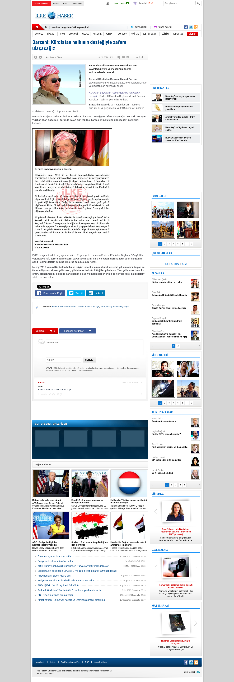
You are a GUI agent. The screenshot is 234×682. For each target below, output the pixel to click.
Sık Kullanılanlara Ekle (70, 662)
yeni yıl (96, 306)
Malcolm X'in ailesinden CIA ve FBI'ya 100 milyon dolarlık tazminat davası (77, 570)
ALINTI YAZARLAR (162, 412)
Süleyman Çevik (171, 281)
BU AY (184, 264)
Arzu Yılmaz (171, 445)
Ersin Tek (171, 293)
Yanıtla (44, 394)
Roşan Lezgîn (171, 306)
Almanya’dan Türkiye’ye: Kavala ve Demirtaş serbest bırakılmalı (72, 600)
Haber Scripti (189, 672)
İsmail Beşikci (171, 471)
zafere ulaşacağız (121, 306)
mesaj (109, 306)
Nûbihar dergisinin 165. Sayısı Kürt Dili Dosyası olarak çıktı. (175, 645)
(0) (53, 394)
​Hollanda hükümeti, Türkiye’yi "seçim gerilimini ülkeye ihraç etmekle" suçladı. (129, 504)
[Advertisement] (219, 60)
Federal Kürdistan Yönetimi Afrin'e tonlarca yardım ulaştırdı (69, 590)
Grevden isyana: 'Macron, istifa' (54, 556)
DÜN (167, 264)
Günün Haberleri (42, 3)
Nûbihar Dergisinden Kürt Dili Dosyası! (72, 27)
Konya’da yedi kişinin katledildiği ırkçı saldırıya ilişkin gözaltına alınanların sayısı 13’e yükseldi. (175, 590)
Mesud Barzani (85, 306)
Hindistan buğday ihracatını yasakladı (179, 107)
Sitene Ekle (77, 3)
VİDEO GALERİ (160, 355)
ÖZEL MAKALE (160, 549)
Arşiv (65, 3)
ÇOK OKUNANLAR (162, 253)
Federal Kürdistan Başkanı (64, 306)
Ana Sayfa (40, 662)
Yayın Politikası (100, 662)
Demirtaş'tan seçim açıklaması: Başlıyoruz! (180, 97)
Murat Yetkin (171, 420)
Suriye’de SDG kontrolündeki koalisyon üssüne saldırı (66, 580)
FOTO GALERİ (159, 196)
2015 (102, 306)
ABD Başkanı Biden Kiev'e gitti (54, 575)
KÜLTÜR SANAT (161, 605)
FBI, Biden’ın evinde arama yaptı (55, 595)
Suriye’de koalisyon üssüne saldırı (56, 561)
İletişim (53, 662)
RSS (87, 662)
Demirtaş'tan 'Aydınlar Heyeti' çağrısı (179, 128)
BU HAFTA (175, 264)
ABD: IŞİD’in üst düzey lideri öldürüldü (58, 585)
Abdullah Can (171, 334)
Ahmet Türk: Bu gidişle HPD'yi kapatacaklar (180, 118)
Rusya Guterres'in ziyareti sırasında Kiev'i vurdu (178, 139)
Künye (56, 3)
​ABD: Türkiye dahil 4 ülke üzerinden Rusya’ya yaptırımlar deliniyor (73, 566)
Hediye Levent (171, 458)
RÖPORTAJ (158, 494)
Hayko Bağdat (171, 432)
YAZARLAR (158, 273)
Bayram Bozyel (171, 321)
